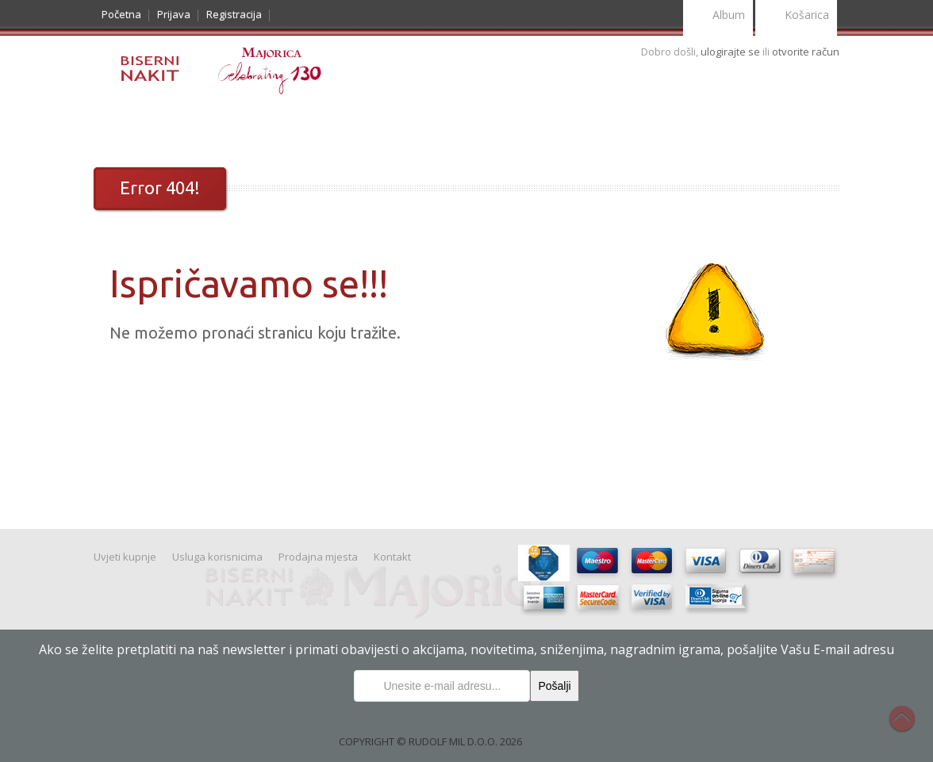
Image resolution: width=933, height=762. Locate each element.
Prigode (247, 128)
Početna (121, 14)
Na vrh (910, 727)
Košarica (796, 16)
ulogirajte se (731, 51)
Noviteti (188, 128)
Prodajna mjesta (318, 556)
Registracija (234, 14)
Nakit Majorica (327, 128)
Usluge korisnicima (528, 128)
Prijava (173, 14)
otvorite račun (805, 51)
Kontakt (623, 128)
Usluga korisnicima (217, 556)
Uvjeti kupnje (420, 128)
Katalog (127, 128)
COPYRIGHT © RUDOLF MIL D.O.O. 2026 (430, 741)
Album (718, 16)
